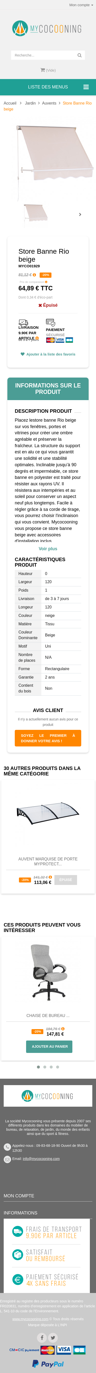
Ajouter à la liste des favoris (51, 354)
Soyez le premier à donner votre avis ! (48, 738)
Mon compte (19, 1195)
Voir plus (48, 548)
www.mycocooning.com (30, 1319)
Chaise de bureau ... (47, 1016)
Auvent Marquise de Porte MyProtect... (48, 861)
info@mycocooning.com (41, 1159)
